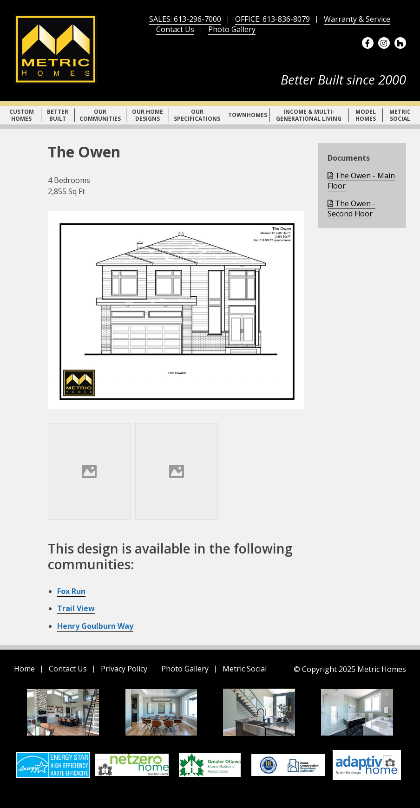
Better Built (57, 115)
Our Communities (100, 115)
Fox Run (71, 591)
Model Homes (365, 115)
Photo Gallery (232, 29)
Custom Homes (21, 115)
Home (24, 669)
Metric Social (400, 115)
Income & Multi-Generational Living (308, 115)
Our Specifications (197, 115)
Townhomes (247, 115)
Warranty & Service (357, 19)
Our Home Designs (147, 115)
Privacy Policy (124, 669)
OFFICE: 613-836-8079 (272, 19)
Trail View (76, 608)
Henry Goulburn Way (95, 626)
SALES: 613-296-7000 (185, 19)
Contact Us (175, 29)
